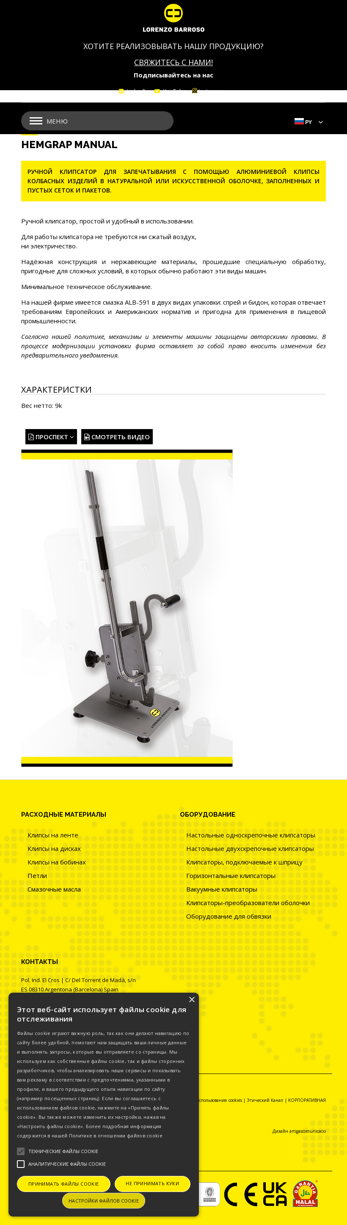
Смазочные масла (54, 889)
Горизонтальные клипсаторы (230, 875)
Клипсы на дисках (54, 848)
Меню (57, 121)
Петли (37, 875)
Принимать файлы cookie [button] (63, 1184)
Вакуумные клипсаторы (221, 889)
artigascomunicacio (307, 1131)
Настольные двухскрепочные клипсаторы (250, 848)
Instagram (208, 91)
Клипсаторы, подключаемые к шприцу (244, 862)
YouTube (174, 91)
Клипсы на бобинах (57, 862)
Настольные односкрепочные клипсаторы (250, 835)
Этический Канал (265, 1100)
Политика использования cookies (208, 1100)
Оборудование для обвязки (228, 916)
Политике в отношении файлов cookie (115, 1135)
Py (308, 122)
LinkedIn (137, 91)
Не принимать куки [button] (152, 1183)
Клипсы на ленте (53, 835)
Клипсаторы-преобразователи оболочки (248, 902)
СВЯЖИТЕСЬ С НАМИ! (173, 62)
